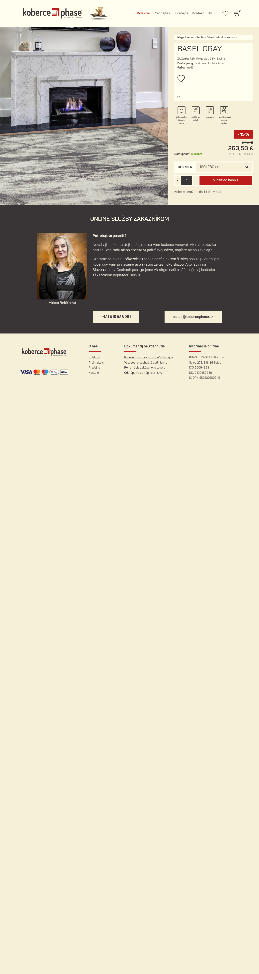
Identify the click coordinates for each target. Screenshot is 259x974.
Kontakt (198, 13)
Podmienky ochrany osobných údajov (148, 357)
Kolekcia (143, 13)
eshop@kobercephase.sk (193, 317)
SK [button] (210, 13)
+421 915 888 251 (116, 317)
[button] (178, 97)
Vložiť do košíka (226, 180)
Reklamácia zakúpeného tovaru (144, 367)
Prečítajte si (162, 13)
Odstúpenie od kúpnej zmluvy (143, 373)
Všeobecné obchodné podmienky (145, 362)
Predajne (181, 13)
